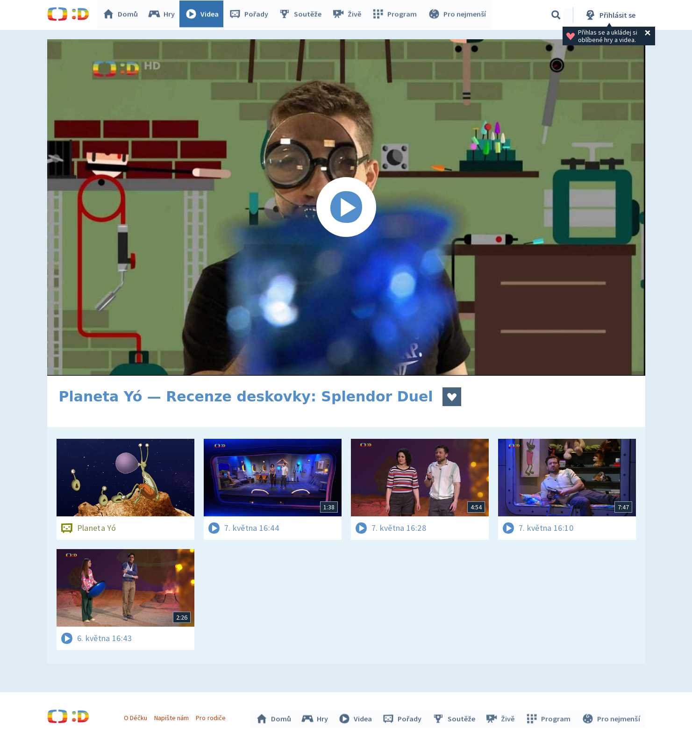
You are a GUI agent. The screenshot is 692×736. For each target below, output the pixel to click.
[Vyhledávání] (556, 15)
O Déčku (137, 716)
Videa (204, 15)
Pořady (251, 15)
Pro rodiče (212, 716)
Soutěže (302, 15)
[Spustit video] (346, 207)
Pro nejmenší (457, 15)
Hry (164, 15)
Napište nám (173, 716)
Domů (122, 15)
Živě (349, 15)
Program (396, 15)
